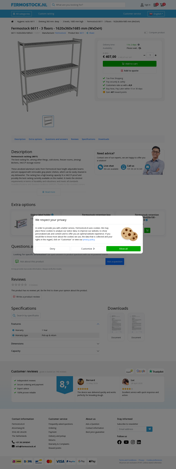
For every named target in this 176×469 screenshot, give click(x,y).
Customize (88, 248)
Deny (52, 248)
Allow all (123, 248)
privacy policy (89, 239)
